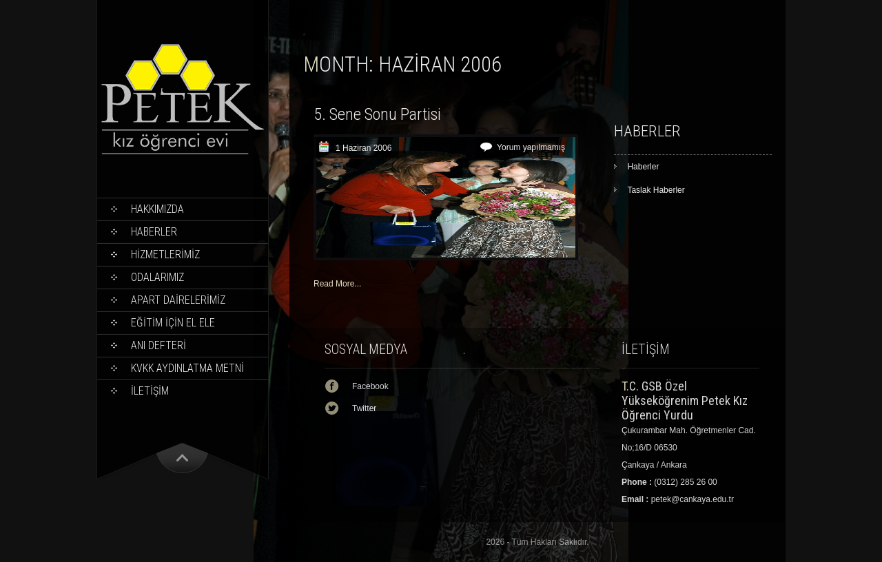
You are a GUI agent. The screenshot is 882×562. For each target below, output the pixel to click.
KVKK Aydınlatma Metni (187, 368)
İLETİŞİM (150, 390)
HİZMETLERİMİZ (165, 254)
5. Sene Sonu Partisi (377, 114)
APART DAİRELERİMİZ (178, 299)
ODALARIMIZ (157, 277)
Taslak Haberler (655, 190)
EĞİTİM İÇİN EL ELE (173, 322)
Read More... (337, 284)
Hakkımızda (157, 209)
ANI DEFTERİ (158, 345)
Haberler (154, 231)
